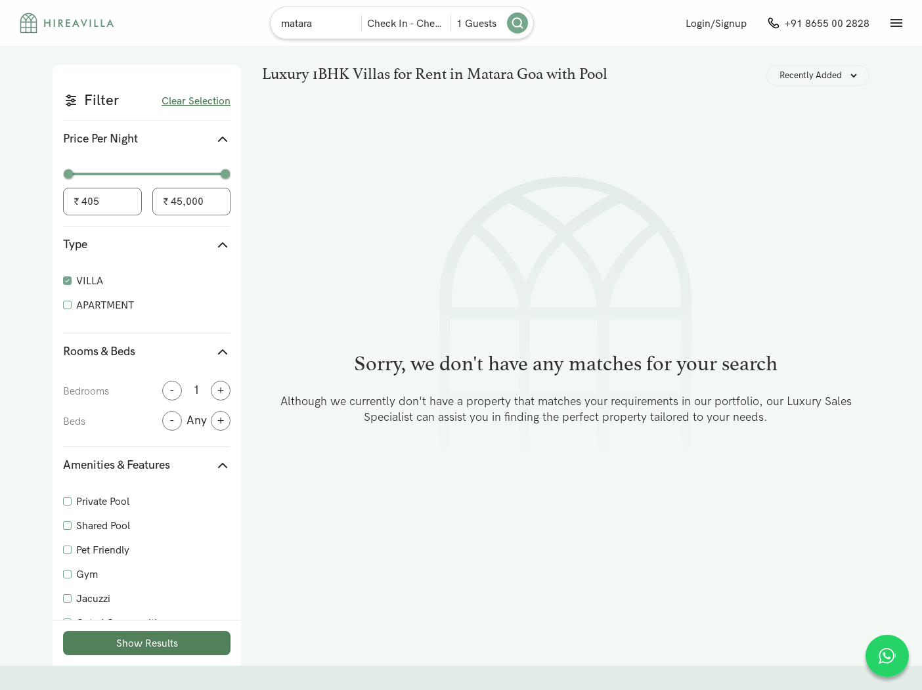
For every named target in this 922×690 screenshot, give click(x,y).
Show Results (147, 643)
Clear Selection (196, 100)
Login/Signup (716, 23)
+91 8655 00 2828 (827, 23)
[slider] (68, 174)
